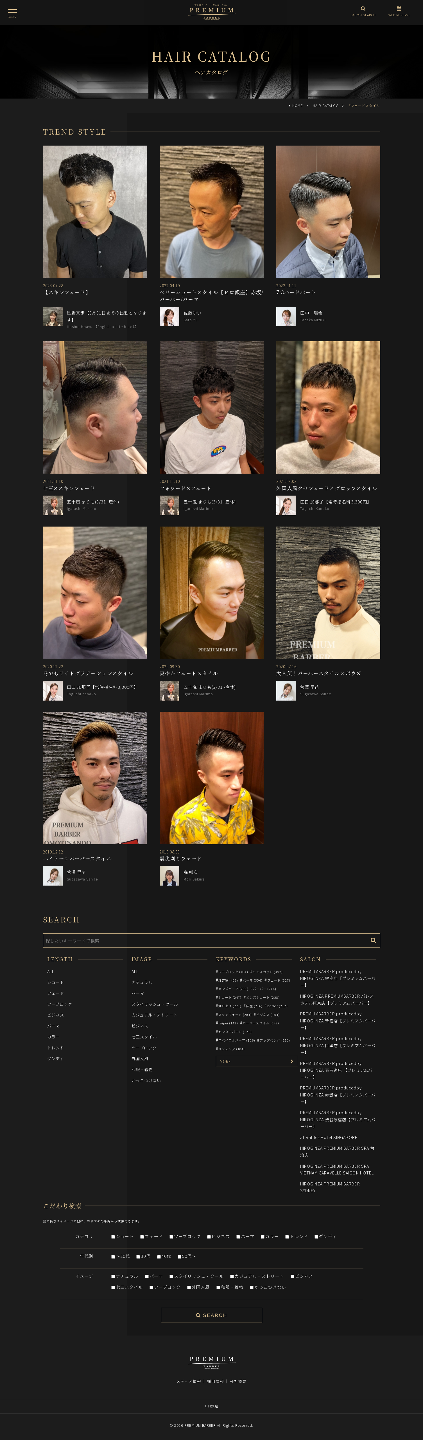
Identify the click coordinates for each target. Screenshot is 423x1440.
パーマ (53, 1026)
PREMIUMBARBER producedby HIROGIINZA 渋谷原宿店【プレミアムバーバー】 (338, 1119)
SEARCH (211, 1315)
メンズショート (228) (263, 997)
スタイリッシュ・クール (155, 1004)
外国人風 (140, 1058)
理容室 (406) (228, 980)
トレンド (55, 1048)
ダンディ (55, 1058)
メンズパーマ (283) (233, 988)
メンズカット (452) (268, 971)
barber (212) (277, 1006)
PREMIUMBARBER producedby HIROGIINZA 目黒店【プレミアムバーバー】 (338, 1045)
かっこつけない (146, 1080)
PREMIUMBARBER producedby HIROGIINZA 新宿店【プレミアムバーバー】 (338, 1020)
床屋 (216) (254, 1006)
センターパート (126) (235, 1031)
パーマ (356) (253, 980)
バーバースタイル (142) (261, 1023)
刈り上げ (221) (230, 1006)
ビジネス (55, 1015)
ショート (55, 982)
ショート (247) (230, 997)
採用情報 (215, 1381)
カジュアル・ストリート (155, 1015)
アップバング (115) (275, 1040)
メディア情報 (189, 1381)
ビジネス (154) (268, 1014)
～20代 (123, 1256)
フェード (55, 993)
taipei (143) (228, 1023)
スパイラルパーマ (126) (236, 1040)
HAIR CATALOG (326, 105)
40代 (166, 1256)
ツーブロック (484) (233, 971)
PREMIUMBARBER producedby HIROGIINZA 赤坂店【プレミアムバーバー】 (338, 1094)
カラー (53, 1037)
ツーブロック (60, 1004)
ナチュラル (142, 982)
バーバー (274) (264, 988)
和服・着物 (142, 1069)
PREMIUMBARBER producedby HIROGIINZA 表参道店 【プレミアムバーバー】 (336, 1070)
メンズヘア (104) (231, 1049)
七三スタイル (144, 1037)
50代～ (189, 1256)
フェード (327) (279, 980)
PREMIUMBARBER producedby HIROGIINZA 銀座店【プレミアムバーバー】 (338, 978)
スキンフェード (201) (235, 1014)
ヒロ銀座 (211, 1406)
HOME (297, 105)
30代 (145, 1256)
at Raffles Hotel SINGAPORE (329, 1137)
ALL (50, 971)
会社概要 (238, 1381)
